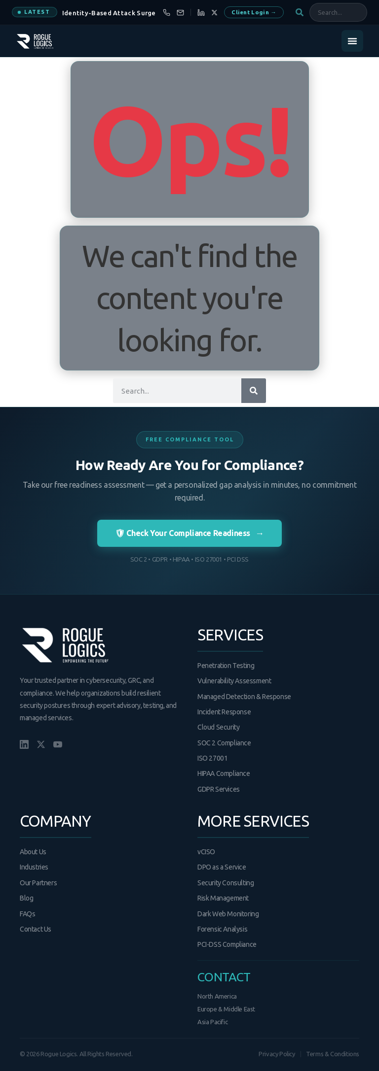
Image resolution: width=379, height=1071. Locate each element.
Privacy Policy (277, 1053)
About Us (33, 852)
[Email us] (180, 12)
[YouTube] (57, 744)
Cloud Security (218, 727)
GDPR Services (218, 789)
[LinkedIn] (201, 12)
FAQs (27, 914)
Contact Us (35, 929)
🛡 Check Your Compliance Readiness (189, 533)
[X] (214, 12)
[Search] (253, 390)
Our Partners (38, 883)
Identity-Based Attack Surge (109, 12)
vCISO (206, 852)
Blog (26, 898)
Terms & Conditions (332, 1053)
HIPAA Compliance (223, 773)
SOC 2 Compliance (224, 743)
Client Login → (253, 12)
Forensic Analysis (222, 929)
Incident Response (224, 712)
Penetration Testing (225, 665)
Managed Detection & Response (244, 697)
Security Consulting (225, 883)
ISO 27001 (212, 758)
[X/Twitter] (41, 744)
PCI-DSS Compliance (227, 944)
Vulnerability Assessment (234, 681)
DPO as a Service (221, 867)
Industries (34, 867)
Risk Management (223, 898)
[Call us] (166, 12)
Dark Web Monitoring (228, 914)
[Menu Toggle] (352, 41)
